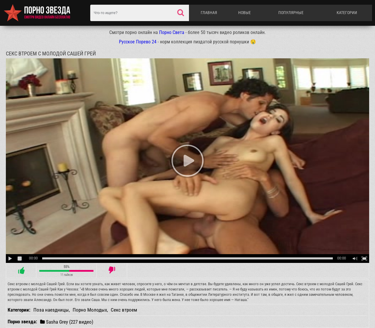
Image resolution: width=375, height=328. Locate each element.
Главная (209, 12)
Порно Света (171, 32)
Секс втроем (124, 310)
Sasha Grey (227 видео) (66, 321)
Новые (244, 12)
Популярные (291, 12)
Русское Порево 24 (137, 42)
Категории (347, 12)
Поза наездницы (51, 310)
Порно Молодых (90, 310)
